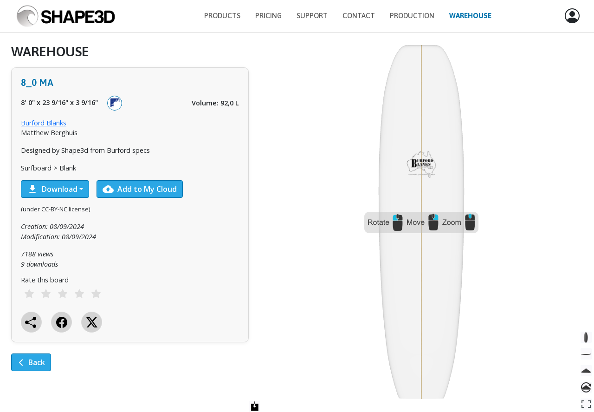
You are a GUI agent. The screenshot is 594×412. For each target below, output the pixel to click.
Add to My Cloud (140, 189)
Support (312, 16)
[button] (572, 16)
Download (52, 189)
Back (31, 362)
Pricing (268, 16)
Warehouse (470, 16)
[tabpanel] (130, 214)
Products (222, 16)
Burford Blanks (43, 122)
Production (412, 16)
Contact (358, 16)
